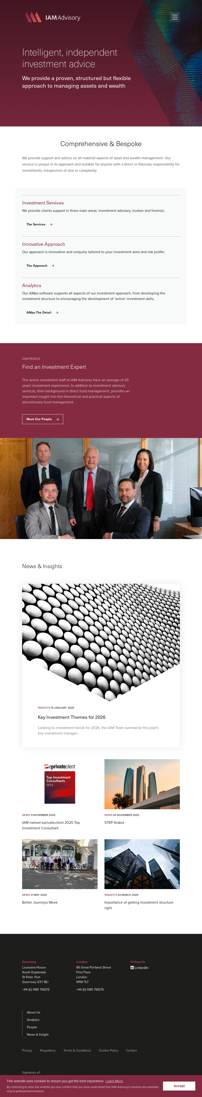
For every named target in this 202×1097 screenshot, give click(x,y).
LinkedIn (142, 967)
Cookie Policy (108, 1050)
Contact (131, 1050)
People (32, 1027)
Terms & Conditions (77, 1050)
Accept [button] (179, 1086)
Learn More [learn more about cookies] (114, 1081)
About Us (33, 1012)
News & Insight (37, 1035)
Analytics (33, 1020)
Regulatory (48, 1050)
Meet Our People (43, 419)
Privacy (27, 1050)
